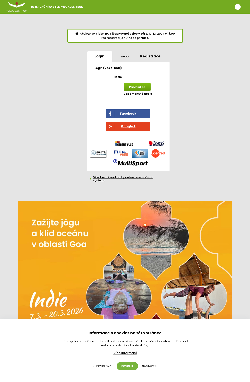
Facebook (128, 113)
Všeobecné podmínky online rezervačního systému (123, 178)
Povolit (127, 366)
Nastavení (149, 366)
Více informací (125, 353)
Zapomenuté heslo (138, 94)
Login (99, 56)
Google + (128, 126)
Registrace (150, 56)
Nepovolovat (103, 366)
